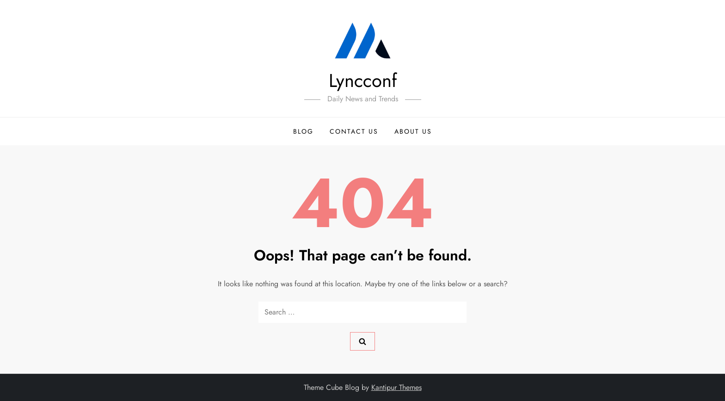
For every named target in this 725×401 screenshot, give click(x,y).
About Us (413, 131)
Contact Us (354, 131)
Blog (303, 131)
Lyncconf (363, 80)
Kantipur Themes (396, 387)
